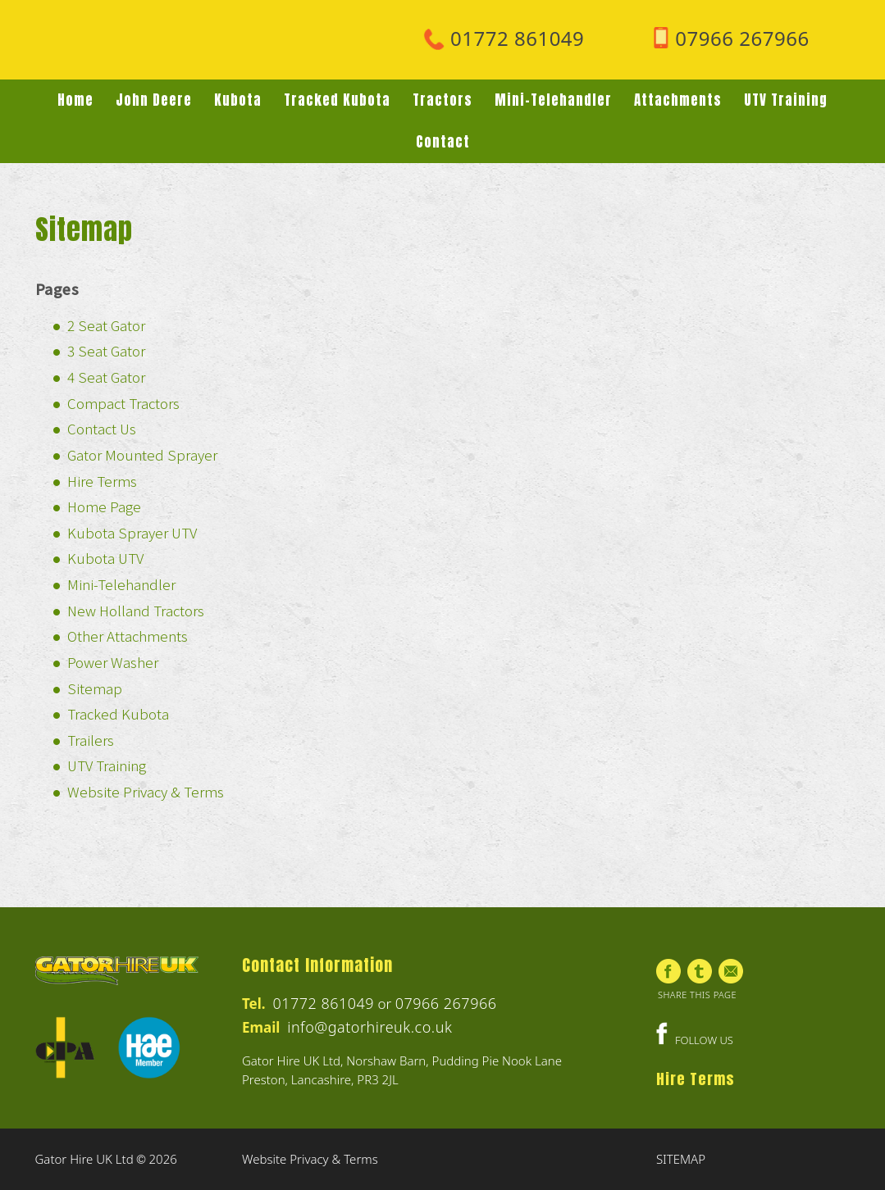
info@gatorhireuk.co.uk (369, 1027)
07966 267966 (446, 1003)
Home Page (104, 506)
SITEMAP (680, 1159)
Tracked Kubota (118, 713)
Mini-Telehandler (121, 584)
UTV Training (106, 765)
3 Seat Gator (106, 350)
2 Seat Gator (106, 325)
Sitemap (94, 688)
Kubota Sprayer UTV (132, 532)
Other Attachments (127, 635)
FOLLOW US (694, 1040)
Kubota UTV (105, 557)
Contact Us (101, 428)
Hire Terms (102, 480)
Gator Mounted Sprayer (142, 454)
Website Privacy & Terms (145, 791)
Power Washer (112, 662)
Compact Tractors (123, 403)
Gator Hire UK (158, 41)
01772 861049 (323, 1003)
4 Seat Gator (106, 376)
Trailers (90, 739)
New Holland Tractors (135, 610)
